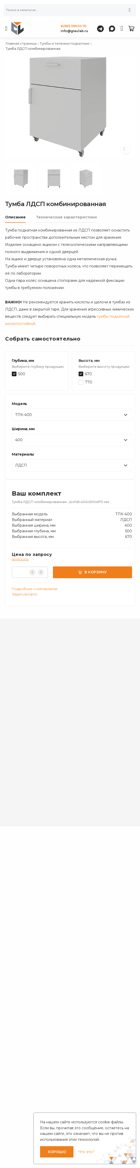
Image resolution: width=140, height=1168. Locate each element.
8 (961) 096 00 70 (74, 26)
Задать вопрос (25, 594)
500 (21, 374)
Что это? (86, 1152)
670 (88, 374)
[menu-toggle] (6, 28)
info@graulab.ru (74, 31)
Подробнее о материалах (35, 589)
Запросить (20, 559)
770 (88, 382)
